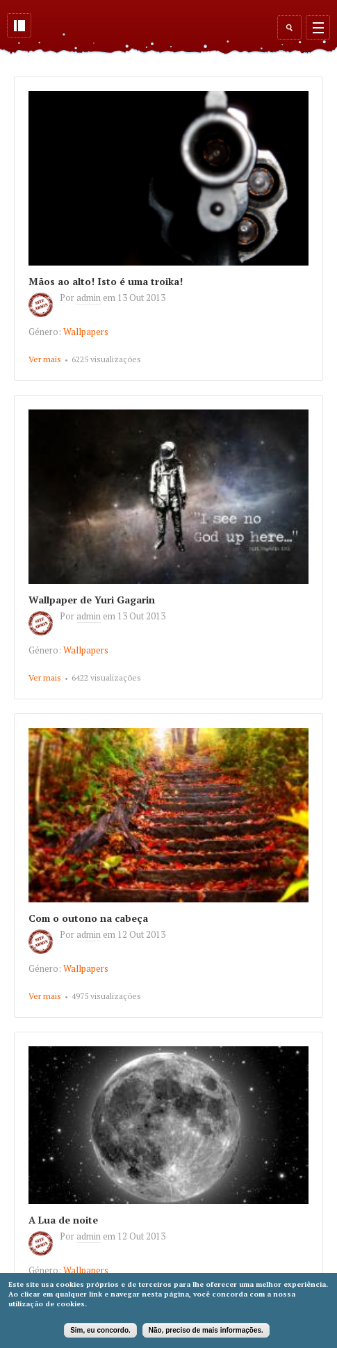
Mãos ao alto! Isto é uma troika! (105, 281)
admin (88, 297)
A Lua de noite (63, 1219)
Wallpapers (85, 331)
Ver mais (44, 359)
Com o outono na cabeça (88, 918)
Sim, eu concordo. (100, 1330)
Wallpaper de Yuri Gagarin (91, 599)
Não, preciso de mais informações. (206, 1330)
